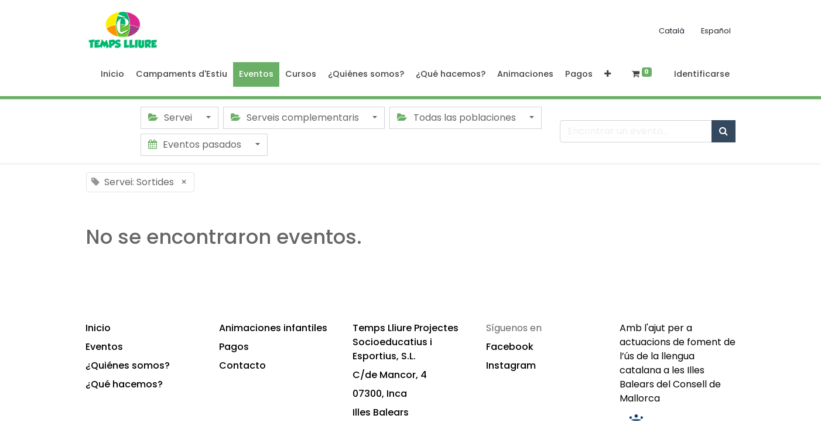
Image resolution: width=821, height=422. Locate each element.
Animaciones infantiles (273, 328)
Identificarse (702, 74)
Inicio (98, 328)
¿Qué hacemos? (124, 384)
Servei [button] (171, 117)
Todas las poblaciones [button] (457, 117)
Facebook (509, 346)
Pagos (234, 346)
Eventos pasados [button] (196, 144)
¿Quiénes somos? (127, 365)
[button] (607, 74)
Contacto (242, 365)
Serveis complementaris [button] (296, 117)
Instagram (511, 365)
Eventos (104, 346)
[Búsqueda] (723, 131)
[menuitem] (112, 74)
